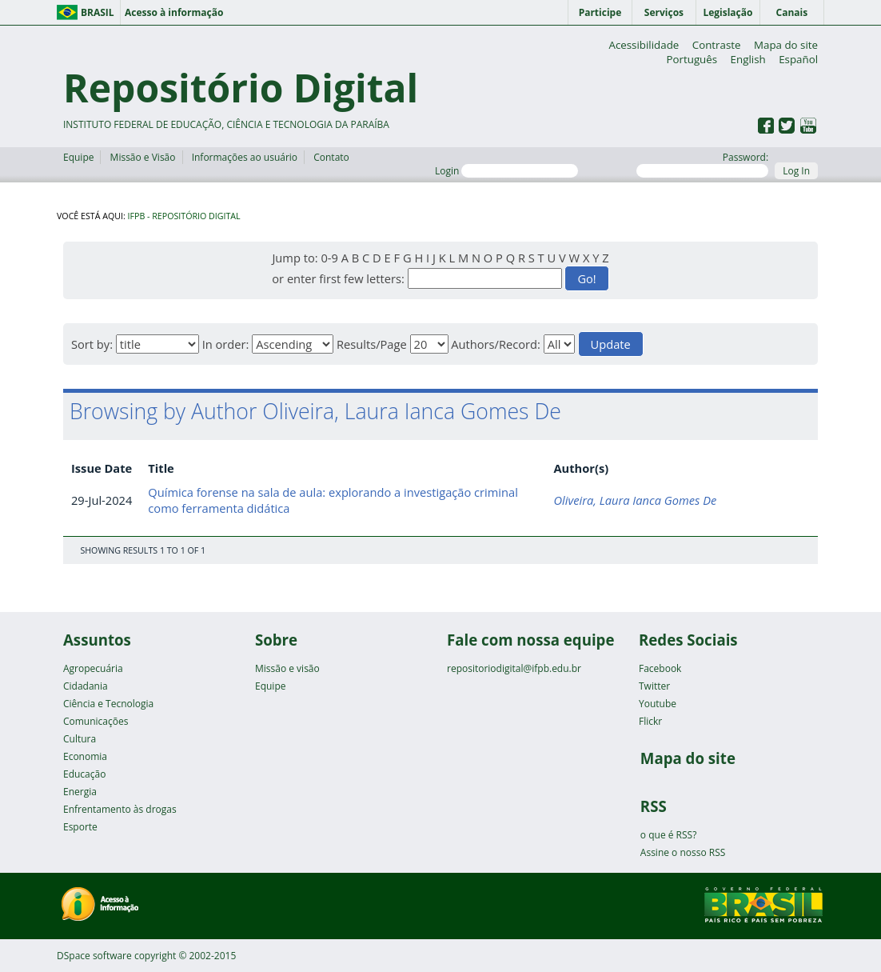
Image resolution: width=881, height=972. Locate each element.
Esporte (80, 827)
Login (506, 171)
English (748, 59)
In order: (225, 344)
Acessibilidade (643, 45)
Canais (792, 12)
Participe (600, 12)
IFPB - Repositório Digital (184, 216)
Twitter (654, 686)
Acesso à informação (174, 12)
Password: (702, 164)
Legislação (727, 12)
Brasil (97, 12)
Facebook (660, 668)
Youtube (657, 703)
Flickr (650, 721)
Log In (796, 171)
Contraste (716, 45)
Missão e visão (287, 668)
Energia (80, 791)
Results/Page (372, 344)
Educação (84, 774)
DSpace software (94, 955)
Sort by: (92, 344)
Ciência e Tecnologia (108, 703)
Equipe (78, 157)
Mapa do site (786, 45)
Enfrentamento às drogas (120, 809)
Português (691, 59)
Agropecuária (93, 668)
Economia (85, 756)
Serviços (664, 12)
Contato (331, 157)
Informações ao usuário (244, 157)
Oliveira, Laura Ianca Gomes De (634, 500)
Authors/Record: (495, 344)
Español (798, 59)
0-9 (329, 258)
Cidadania (85, 686)
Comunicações (95, 721)
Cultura (79, 739)
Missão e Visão (143, 157)
